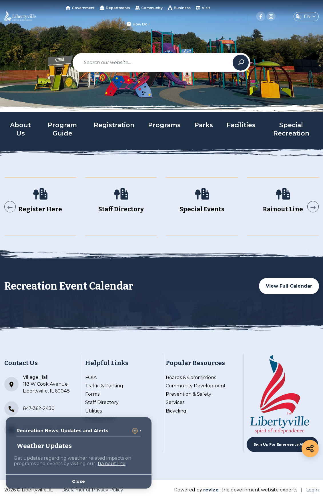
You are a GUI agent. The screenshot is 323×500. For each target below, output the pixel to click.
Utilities (93, 411)
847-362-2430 (29, 408)
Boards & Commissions (191, 377)
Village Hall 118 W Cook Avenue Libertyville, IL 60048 (37, 384)
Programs (164, 125)
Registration (114, 125)
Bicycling (176, 411)
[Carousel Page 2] (140, 431)
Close (78, 481)
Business (179, 7)
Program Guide (62, 129)
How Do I (138, 24)
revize (211, 490)
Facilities (241, 125)
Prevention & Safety (188, 394)
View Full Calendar (289, 286)
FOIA (91, 377)
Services (175, 402)
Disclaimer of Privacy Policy (92, 490)
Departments (115, 7)
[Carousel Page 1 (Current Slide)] (135, 431)
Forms (92, 394)
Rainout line (111, 463)
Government (80, 8)
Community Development (196, 386)
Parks (203, 125)
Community (149, 7)
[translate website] (306, 16)
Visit (203, 7)
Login (312, 490)
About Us (20, 129)
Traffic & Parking (104, 386)
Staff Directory (102, 402)
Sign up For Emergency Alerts (282, 444)
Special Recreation (291, 129)
